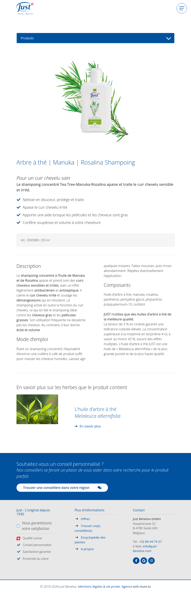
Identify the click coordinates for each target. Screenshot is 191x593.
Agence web (130, 586)
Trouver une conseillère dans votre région (62, 487)
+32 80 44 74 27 (150, 541)
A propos (87, 549)
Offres (85, 519)
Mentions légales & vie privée (99, 586)
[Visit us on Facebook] (136, 560)
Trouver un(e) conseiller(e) (87, 528)
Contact (139, 510)
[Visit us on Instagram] (151, 560)
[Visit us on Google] (144, 560)
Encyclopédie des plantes (90, 539)
